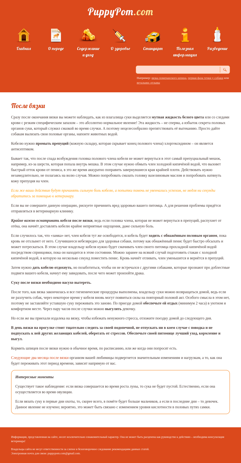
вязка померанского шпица (169, 78)
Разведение (217, 48)
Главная (23, 48)
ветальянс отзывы (148, 82)
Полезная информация (185, 52)
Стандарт (153, 48)
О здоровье (120, 48)
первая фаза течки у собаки (205, 78)
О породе (56, 48)
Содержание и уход (88, 52)
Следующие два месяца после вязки (39, 358)
